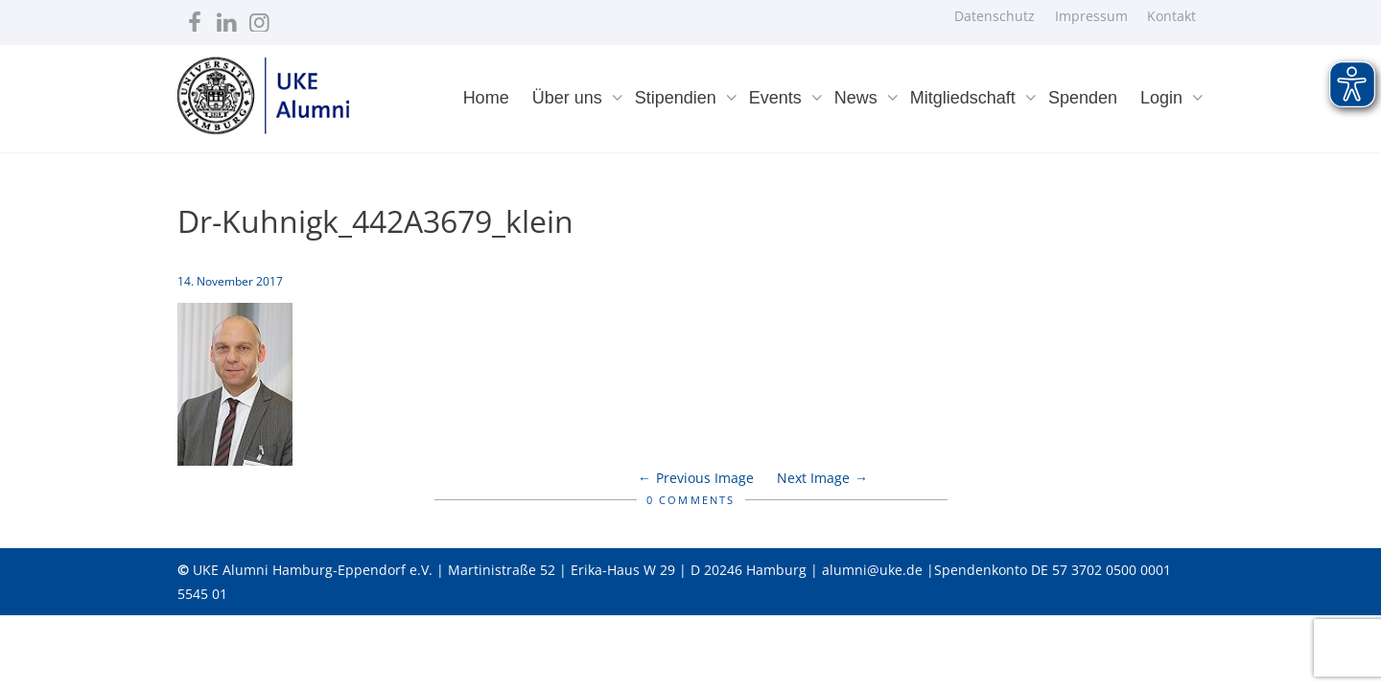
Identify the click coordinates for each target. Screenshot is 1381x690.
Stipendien (678, 97)
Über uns (569, 97)
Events (778, 97)
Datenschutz (994, 16)
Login (1163, 97)
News (858, 97)
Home (486, 97)
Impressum (1091, 16)
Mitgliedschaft (965, 97)
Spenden (1082, 97)
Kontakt (1171, 16)
